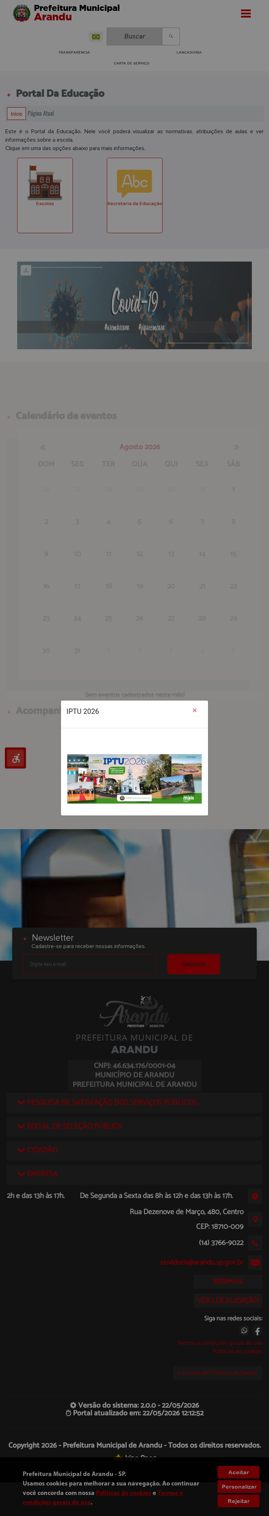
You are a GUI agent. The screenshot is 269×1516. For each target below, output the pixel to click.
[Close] (194, 710)
